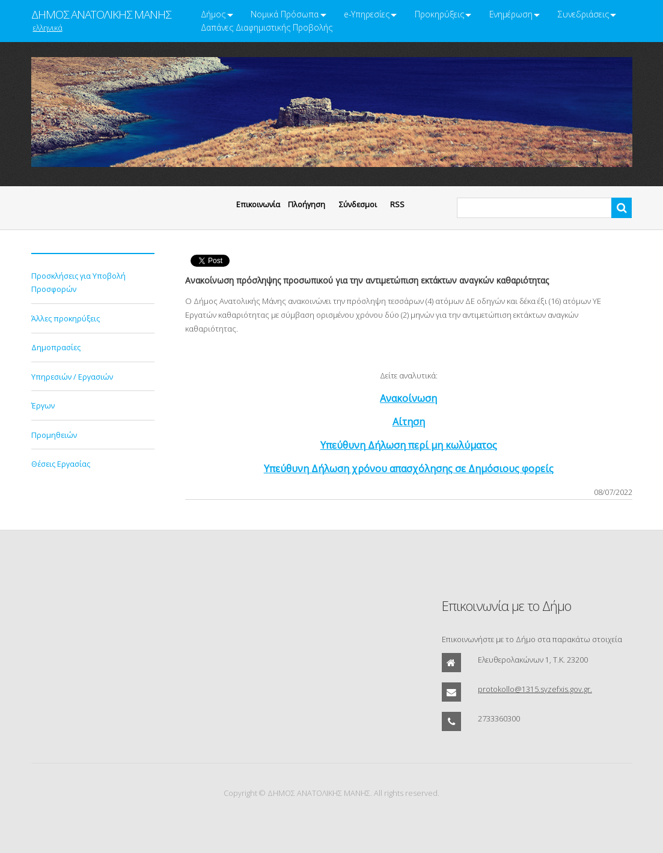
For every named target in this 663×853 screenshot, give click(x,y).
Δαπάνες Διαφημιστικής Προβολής (266, 27)
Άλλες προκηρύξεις (65, 318)
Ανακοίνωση (408, 398)
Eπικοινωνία (258, 204)
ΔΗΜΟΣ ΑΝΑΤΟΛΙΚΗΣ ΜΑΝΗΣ (101, 14)
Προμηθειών (54, 435)
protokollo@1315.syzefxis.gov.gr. (535, 689)
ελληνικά (48, 27)
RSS (397, 204)
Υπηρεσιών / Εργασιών (72, 376)
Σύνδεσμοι (358, 204)
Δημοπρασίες (56, 347)
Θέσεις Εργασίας (60, 463)
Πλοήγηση (306, 204)
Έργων (43, 405)
